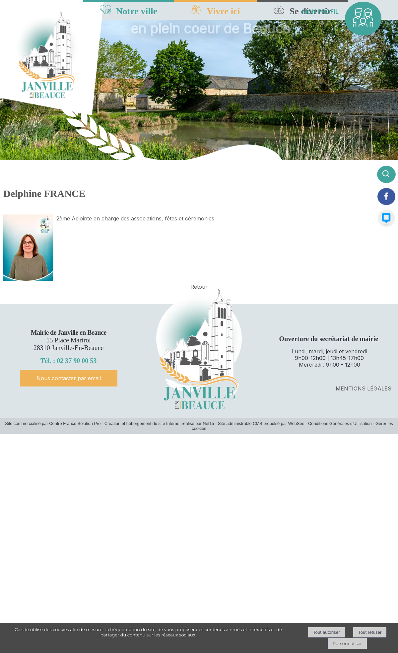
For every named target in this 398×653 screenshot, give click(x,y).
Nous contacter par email (68, 378)
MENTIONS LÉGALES (363, 388)
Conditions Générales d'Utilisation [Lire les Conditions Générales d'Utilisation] (340, 423)
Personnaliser (347, 643)
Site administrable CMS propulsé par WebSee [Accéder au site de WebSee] (261, 423)
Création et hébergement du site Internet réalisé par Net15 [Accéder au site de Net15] (159, 423)
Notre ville (137, 11)
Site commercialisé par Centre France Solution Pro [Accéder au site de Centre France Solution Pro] (52, 423)
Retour (199, 286)
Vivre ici (223, 11)
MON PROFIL (320, 11)
